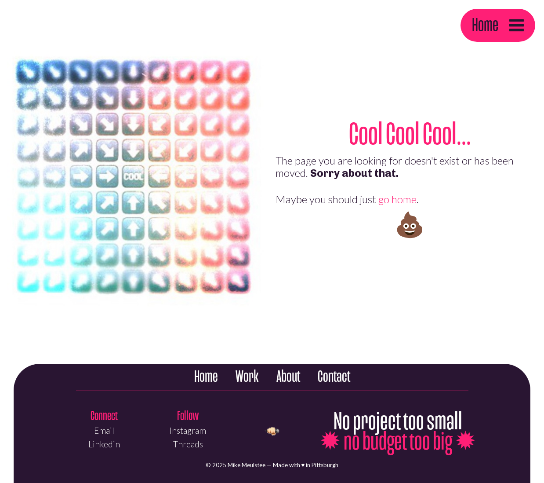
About (288, 377)
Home (485, 25)
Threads (188, 444)
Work (247, 377)
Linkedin (104, 444)
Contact (334, 377)
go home (397, 199)
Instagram (188, 430)
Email (104, 430)
